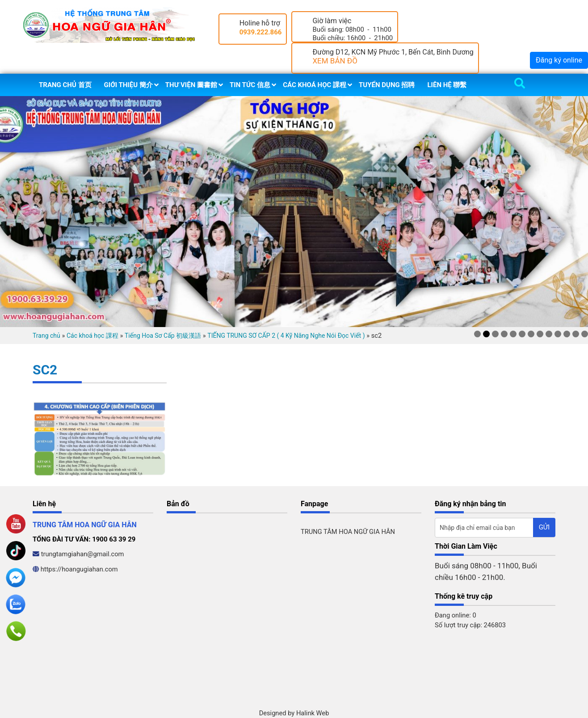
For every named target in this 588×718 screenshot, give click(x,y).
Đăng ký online (559, 60)
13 (584, 334)
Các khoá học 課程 (314, 85)
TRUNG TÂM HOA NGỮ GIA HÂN (348, 532)
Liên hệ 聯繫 (446, 85)
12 (575, 334)
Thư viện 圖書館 (191, 85)
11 (566, 334)
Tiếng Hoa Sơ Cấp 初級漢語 (163, 335)
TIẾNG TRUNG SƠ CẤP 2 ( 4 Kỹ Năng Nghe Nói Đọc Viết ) (286, 335)
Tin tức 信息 (250, 85)
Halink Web (312, 713)
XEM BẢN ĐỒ (334, 60)
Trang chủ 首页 (65, 85)
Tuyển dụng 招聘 (387, 85)
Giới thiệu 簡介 (128, 85)
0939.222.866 (260, 32)
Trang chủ (46, 335)
